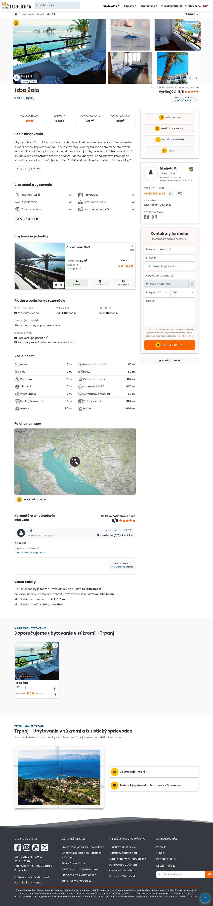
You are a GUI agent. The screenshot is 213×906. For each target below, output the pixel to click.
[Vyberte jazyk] (207, 5)
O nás (160, 853)
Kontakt (161, 847)
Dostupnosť (100, 283)
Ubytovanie (110, 6)
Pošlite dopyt (169, 117)
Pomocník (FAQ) (167, 859)
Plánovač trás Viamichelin (79, 875)
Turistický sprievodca (123, 853)
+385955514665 (154, 194)
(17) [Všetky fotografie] (193, 78)
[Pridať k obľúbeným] (169, 139)
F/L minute (123, 283)
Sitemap (36, 882)
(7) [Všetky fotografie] (58, 285)
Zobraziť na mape (32, 499)
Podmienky (21, 882)
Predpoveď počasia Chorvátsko (83, 847)
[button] (75, 461)
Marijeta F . (27, 76)
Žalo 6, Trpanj (24, 98)
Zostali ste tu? (184, 99)
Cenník (77, 283)
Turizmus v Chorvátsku (77, 881)
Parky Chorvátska (73, 863)
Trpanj (40, 14)
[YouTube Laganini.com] (35, 847)
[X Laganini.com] (44, 847)
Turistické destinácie (122, 847)
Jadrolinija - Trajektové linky (80, 869)
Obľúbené (193, 6)
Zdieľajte (191, 13)
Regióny (129, 6)
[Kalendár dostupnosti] (54, 694)
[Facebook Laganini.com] (17, 847)
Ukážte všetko (27, 219)
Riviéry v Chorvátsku (122, 870)
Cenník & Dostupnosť (169, 128)
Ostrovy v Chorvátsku (123, 876)
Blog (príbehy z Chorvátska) (127, 859)
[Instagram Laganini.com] (26, 847)
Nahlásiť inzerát (169, 360)
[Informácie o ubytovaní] (54, 688)
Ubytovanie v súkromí (123, 865)
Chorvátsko (147, 6)
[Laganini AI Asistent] (205, 898)
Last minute (172, 6)
